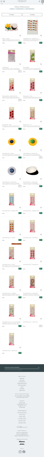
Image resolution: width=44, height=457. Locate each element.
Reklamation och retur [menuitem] (22, 383)
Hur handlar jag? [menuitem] (22, 382)
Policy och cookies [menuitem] (22, 385)
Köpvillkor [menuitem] (22, 380)
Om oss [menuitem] (22, 387)
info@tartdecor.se (24, 434)
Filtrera (12, 15)
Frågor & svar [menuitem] (22, 390)
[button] (1, 2)
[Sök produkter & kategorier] (20, 4)
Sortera (33, 15)
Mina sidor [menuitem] (4, 1)
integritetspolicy (20, 369)
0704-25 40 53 (25, 432)
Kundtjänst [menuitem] (22, 378)
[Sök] (42, 4)
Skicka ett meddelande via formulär (22, 436)
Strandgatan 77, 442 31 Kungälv (23, 396)
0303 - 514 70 (25, 397)
